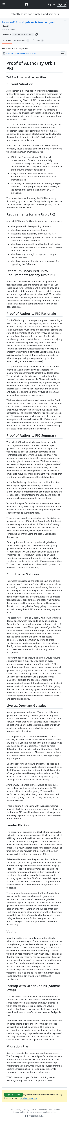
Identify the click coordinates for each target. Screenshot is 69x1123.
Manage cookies (19, 1112)
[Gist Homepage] (26, 4)
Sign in (51, 4)
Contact (57, 1110)
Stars (38, 40)
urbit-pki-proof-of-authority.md (37, 22)
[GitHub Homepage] (26, 1116)
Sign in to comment (28, 1098)
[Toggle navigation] (3, 4)
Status (33, 1110)
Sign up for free (13, 1094)
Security (26, 1110)
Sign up (62, 4)
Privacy (18, 1110)
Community (42, 1110)
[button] (36, 34)
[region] (34, 571)
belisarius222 (9, 22)
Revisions (21, 40)
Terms (11, 1110)
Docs (50, 1110)
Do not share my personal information (41, 1112)
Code (7, 40)
